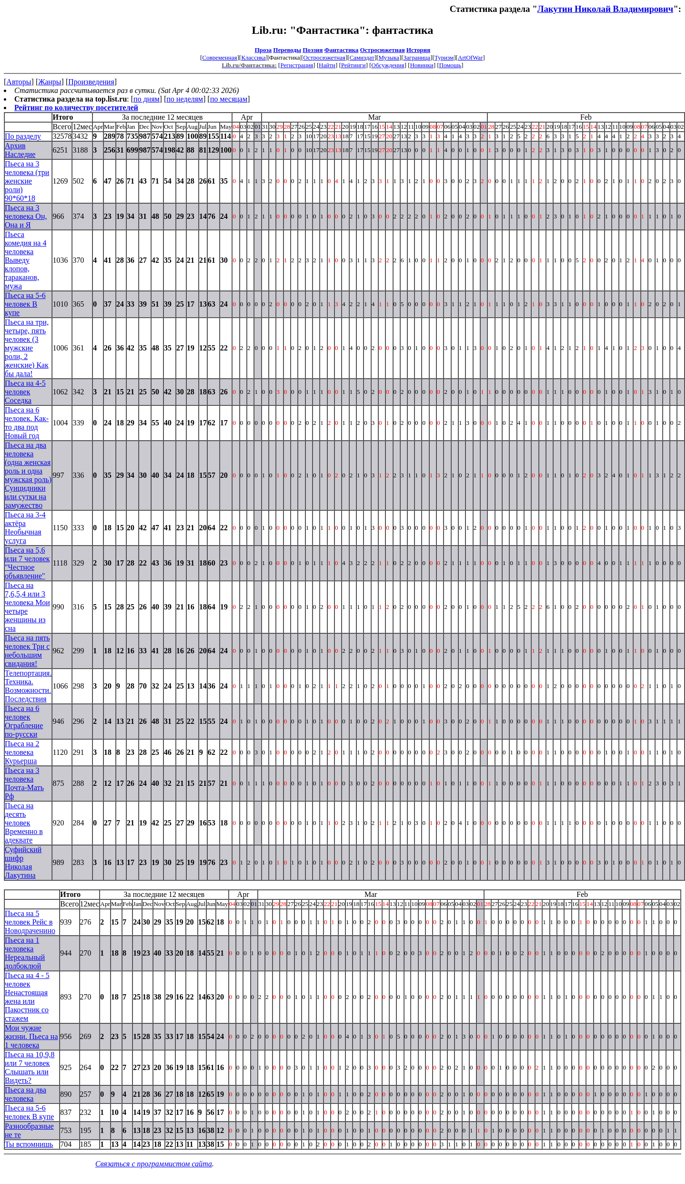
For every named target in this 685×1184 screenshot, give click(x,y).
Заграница (417, 57)
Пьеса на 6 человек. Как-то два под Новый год (27, 423)
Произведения (91, 82)
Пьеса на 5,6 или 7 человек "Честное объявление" (27, 563)
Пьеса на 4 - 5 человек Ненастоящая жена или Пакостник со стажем (27, 996)
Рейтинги (353, 65)
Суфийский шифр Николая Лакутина (23, 862)
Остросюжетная (382, 49)
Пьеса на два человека (25, 1094)
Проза (263, 49)
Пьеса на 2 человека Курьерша (22, 752)
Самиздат (362, 57)
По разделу (23, 136)
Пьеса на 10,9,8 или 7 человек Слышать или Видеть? (29, 1067)
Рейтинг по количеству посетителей (76, 107)
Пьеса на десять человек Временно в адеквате (24, 823)
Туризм (443, 57)
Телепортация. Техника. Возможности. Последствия (28, 686)
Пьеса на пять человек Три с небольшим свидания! (27, 651)
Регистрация (296, 65)
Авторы (18, 82)
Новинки (421, 65)
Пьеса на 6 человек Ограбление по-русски (24, 721)
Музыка (389, 57)
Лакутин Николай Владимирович (605, 9)
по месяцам (228, 99)
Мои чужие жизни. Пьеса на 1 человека (31, 1036)
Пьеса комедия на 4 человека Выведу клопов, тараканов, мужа (25, 260)
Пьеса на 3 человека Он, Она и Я (26, 216)
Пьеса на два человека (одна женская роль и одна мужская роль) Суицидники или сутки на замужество (28, 475)
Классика (253, 57)
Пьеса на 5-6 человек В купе (25, 304)
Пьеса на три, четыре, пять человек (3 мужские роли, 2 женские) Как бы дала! (27, 348)
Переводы (287, 49)
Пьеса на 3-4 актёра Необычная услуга (25, 528)
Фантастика (341, 49)
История (418, 49)
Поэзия (312, 49)
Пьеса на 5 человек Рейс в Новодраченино (30, 922)
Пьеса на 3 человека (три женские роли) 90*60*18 (27, 181)
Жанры (49, 82)
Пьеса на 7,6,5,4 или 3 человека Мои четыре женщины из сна (27, 606)
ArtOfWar (470, 57)
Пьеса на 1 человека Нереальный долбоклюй (25, 953)
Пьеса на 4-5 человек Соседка (25, 391)
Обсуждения (388, 65)
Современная (219, 57)
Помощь (450, 65)
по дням (146, 99)
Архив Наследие (20, 150)
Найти (327, 65)
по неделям (185, 99)
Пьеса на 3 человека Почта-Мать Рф (24, 783)
